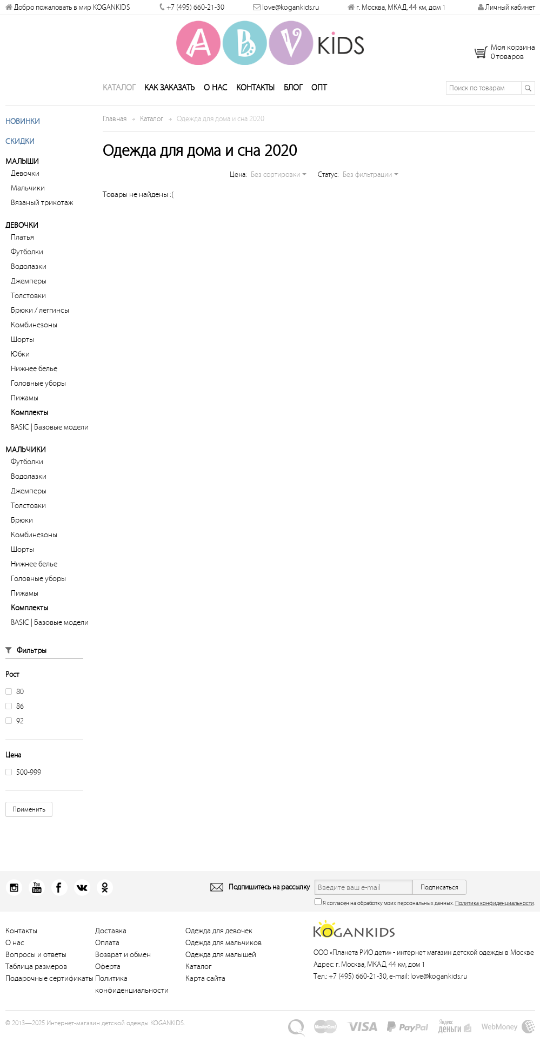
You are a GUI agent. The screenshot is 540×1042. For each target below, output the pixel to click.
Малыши (22, 167)
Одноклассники (100, 893)
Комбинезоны (34, 330)
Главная (114, 124)
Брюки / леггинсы (40, 315)
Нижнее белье (34, 374)
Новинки (22, 126)
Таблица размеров (36, 972)
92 (14, 726)
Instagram (13, 893)
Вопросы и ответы (35, 960)
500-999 (23, 777)
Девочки (25, 178)
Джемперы (28, 286)
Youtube (35, 893)
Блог (293, 93)
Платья (22, 242)
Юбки (20, 359)
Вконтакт (78, 893)
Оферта (108, 972)
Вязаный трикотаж (42, 208)
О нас (215, 93)
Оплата (107, 948)
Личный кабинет (506, 7)
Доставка (110, 936)
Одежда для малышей (220, 960)
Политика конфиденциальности (494, 908)
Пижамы (24, 403)
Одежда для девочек (218, 936)
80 (14, 697)
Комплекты (29, 418)
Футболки (27, 257)
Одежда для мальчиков (223, 948)
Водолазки (28, 271)
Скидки (20, 146)
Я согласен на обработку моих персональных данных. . (425, 907)
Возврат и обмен (123, 960)
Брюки (22, 525)
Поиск (528, 93)
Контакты (255, 93)
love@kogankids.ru (290, 7)
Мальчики (28, 193)
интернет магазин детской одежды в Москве (465, 957)
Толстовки (28, 301)
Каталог (119, 93)
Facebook (57, 893)
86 (14, 711)
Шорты (22, 344)
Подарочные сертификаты (49, 983)
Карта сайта (205, 983)
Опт (318, 93)
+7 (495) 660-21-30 (195, 7)
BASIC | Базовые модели (50, 432)
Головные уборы (38, 388)
